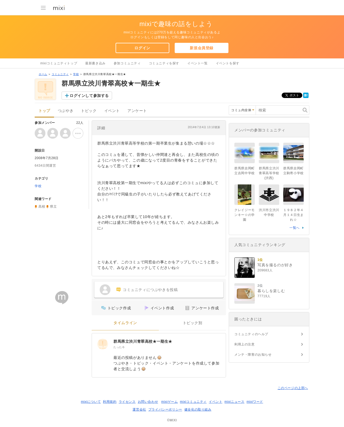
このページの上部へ (293, 388)
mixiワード (254, 402)
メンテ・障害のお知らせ (253, 354)
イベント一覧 (197, 63)
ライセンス (127, 402)
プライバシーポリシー (165, 409)
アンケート (137, 111)
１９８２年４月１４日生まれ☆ (293, 215)
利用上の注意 (244, 344)
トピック (88, 111)
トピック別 (192, 323)
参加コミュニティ (127, 63)
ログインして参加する (89, 95)
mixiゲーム (169, 402)
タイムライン (125, 323)
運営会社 (139, 409)
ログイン (142, 48)
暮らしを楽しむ (271, 291)
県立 (53, 206)
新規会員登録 (201, 48)
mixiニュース (234, 402)
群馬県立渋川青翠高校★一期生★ (142, 341)
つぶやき (65, 111)
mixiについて (91, 402)
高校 (41, 206)
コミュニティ (60, 74)
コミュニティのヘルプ (251, 334)
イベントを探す (227, 63)
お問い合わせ (148, 402)
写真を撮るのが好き (275, 265)
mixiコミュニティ (193, 402)
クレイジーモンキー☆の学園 (244, 215)
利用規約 (109, 402)
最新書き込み (95, 63)
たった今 (119, 347)
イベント (112, 111)
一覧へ (294, 228)
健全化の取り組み (198, 409)
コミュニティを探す (164, 63)
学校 (76, 74)
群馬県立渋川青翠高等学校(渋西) (269, 173)
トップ (44, 111)
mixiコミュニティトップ (58, 63)
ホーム (43, 74)
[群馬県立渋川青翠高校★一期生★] (102, 344)
